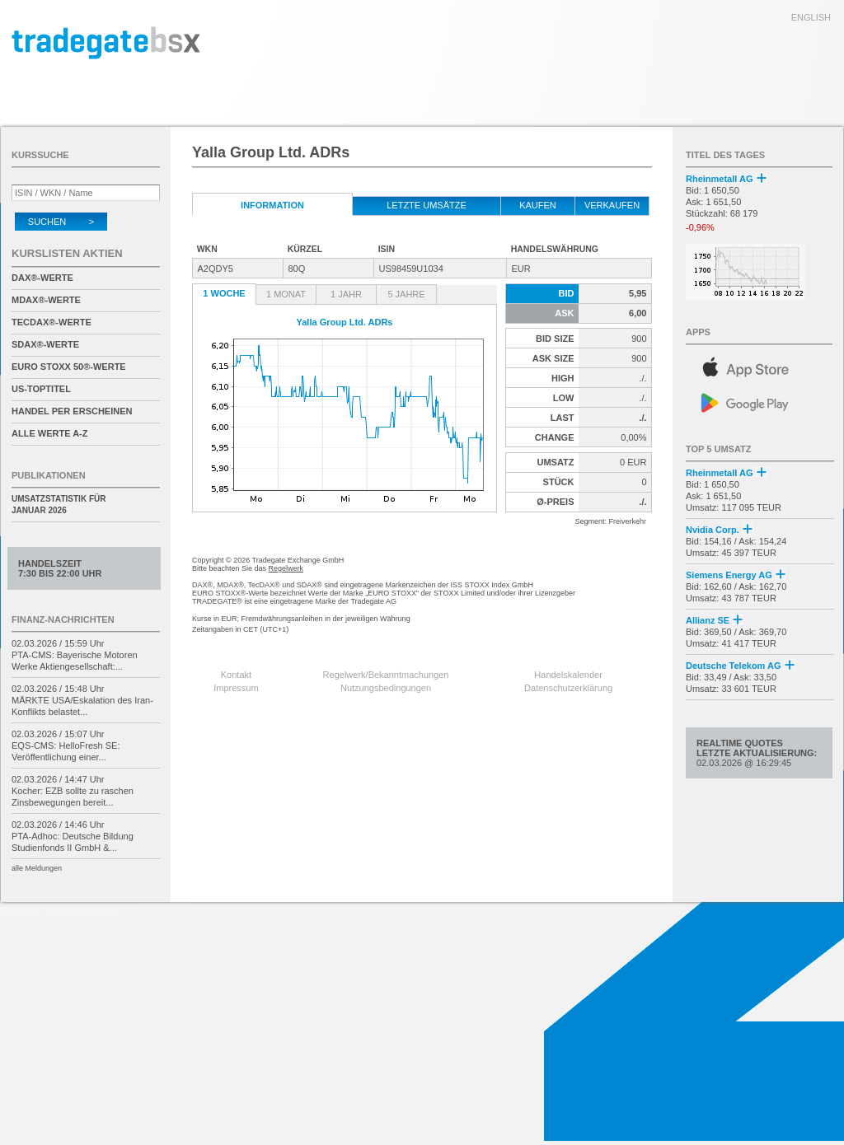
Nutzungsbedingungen (385, 688)
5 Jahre (405, 294)
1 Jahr (346, 294)
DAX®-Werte (42, 278)
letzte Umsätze (427, 205)
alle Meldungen (37, 868)
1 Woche (224, 293)
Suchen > (61, 222)
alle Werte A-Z (49, 433)
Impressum (235, 688)
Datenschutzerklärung (568, 688)
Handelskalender (568, 675)
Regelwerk (286, 568)
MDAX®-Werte (46, 300)
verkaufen (612, 205)
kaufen (537, 205)
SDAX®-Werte (45, 344)
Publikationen (49, 475)
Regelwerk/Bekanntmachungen (386, 675)
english (811, 17)
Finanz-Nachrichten (63, 619)
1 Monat (286, 294)
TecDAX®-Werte (51, 322)
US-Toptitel (41, 389)
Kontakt (236, 675)
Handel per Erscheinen (72, 411)
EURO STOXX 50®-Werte (69, 367)
